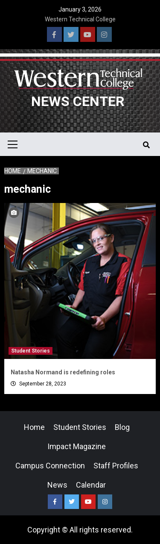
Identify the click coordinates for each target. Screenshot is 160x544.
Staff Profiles (115, 465)
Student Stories (30, 351)
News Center (78, 101)
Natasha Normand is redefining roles (63, 372)
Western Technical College (80, 19)
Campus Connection (50, 465)
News (57, 484)
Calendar (91, 484)
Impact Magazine (76, 446)
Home (34, 427)
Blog (122, 427)
